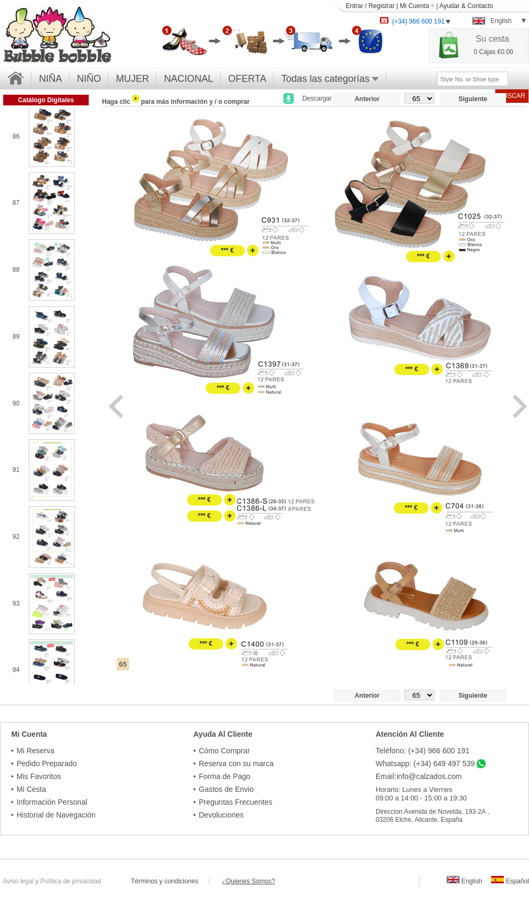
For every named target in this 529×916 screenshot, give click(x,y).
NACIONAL (188, 78)
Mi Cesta (31, 789)
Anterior (367, 99)
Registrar (382, 6)
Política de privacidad (71, 881)
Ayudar (449, 6)
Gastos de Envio (226, 789)
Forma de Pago (225, 776)
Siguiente (472, 99)
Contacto (480, 6)
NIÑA (50, 78)
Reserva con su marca (236, 763)
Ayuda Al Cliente (222, 734)
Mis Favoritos (39, 776)
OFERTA (247, 78)
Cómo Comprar (224, 750)
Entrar (354, 6)
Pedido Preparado (47, 763)
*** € (227, 250)
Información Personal (52, 802)
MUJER (132, 78)
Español (510, 881)
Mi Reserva (36, 750)
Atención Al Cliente (410, 734)
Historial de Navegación (56, 815)
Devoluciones (221, 815)
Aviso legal (18, 881)
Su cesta (492, 38)
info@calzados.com (429, 776)
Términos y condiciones (170, 881)
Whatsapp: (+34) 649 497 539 (425, 763)
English (465, 881)
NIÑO (89, 78)
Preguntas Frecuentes (236, 802)
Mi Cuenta (417, 6)
